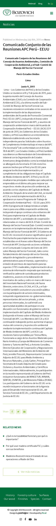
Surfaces (44, 495)
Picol (44, 513)
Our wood (9, 498)
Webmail (32, 4)
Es (49, 4)
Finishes (23, 498)
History (10, 495)
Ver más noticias (29, 471)
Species (35, 498)
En (52, 4)
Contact (47, 498)
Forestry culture (27, 495)
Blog (40, 4)
